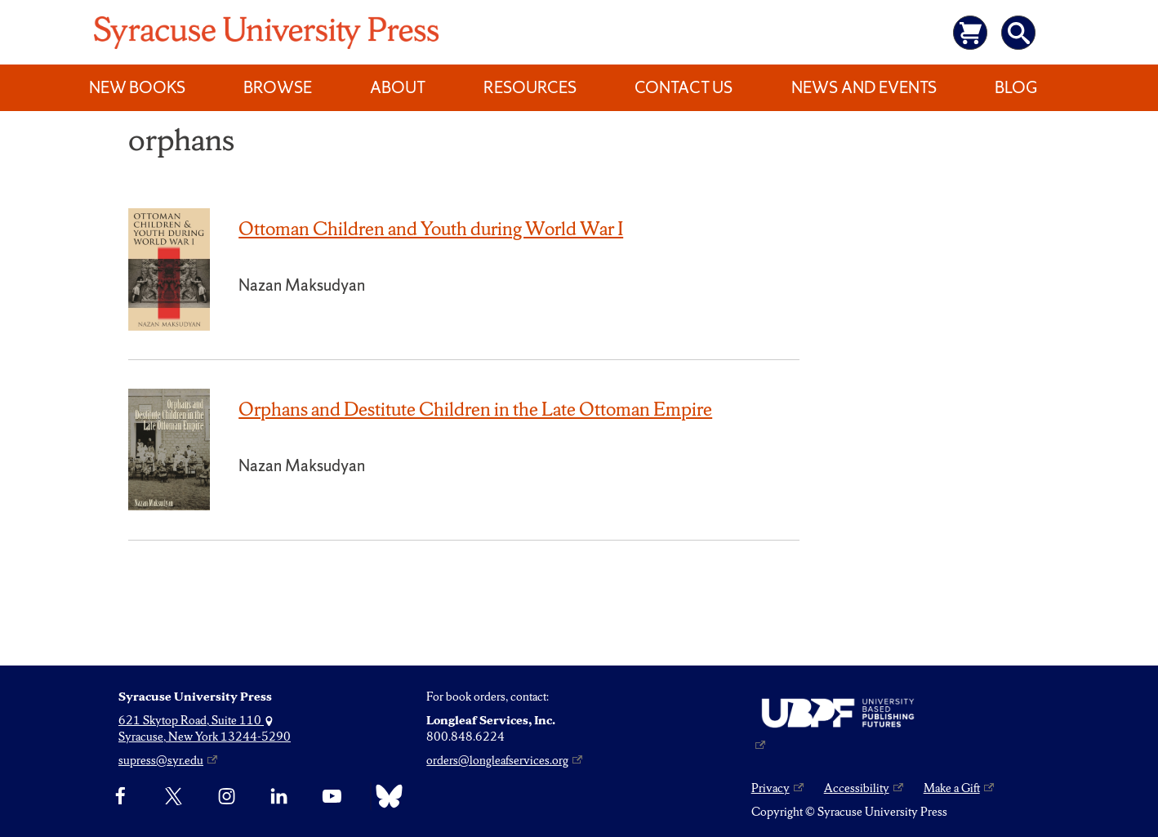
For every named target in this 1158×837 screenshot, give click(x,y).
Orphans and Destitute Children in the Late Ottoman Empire (475, 409)
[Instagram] (226, 796)
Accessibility (856, 788)
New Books (137, 87)
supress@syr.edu (160, 760)
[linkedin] (279, 796)
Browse (277, 87)
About (397, 87)
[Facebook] (120, 796)
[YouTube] (332, 796)
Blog (1016, 87)
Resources (530, 87)
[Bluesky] (385, 796)
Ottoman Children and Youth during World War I (430, 228)
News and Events (864, 87)
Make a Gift (952, 788)
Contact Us (684, 87)
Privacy (770, 788)
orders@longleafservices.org (497, 760)
